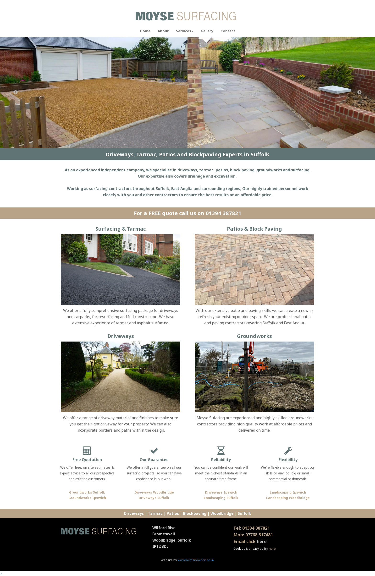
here (262, 541)
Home (145, 30)
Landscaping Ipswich (288, 492)
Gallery (207, 30)
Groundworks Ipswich (87, 497)
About (163, 30)
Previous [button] (15, 92)
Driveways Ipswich (221, 492)
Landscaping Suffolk (221, 497)
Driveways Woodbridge (154, 492)
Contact (228, 30)
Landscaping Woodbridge (288, 497)
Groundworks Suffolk (87, 492)
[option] (94, 92)
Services (184, 30)
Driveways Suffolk (154, 497)
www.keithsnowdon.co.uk (196, 560)
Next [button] (359, 92)
